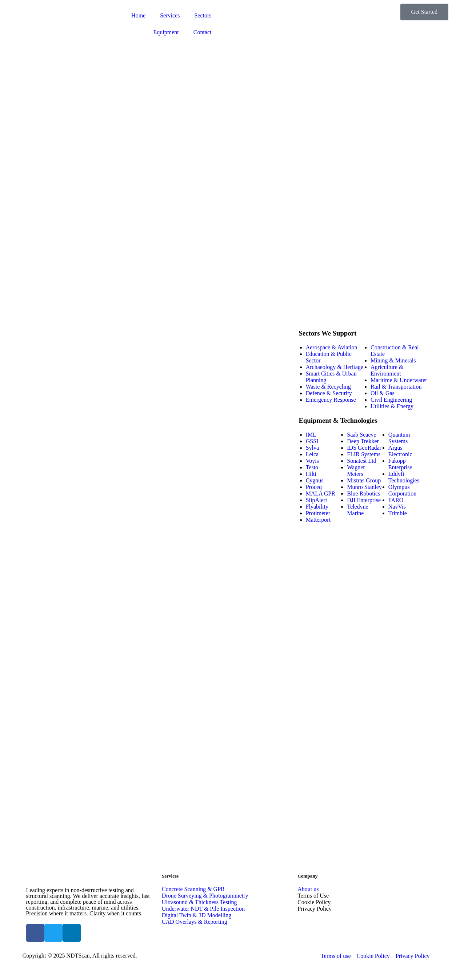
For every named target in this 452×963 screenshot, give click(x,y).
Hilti (311, 474)
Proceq (314, 487)
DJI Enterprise (364, 500)
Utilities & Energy (392, 406)
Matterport (318, 520)
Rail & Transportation (396, 387)
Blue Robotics (363, 493)
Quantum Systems (399, 438)
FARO (396, 500)
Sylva (312, 448)
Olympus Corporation (402, 490)
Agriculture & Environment (387, 370)
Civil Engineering (391, 400)
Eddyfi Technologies (403, 477)
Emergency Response (331, 400)
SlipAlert (316, 500)
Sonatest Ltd (361, 461)
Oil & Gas (383, 393)
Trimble (397, 513)
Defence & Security (329, 393)
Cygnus (315, 480)
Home (138, 15)
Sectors (202, 15)
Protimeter (318, 513)
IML (311, 435)
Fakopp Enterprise (400, 464)
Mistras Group (364, 480)
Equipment (166, 32)
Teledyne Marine (357, 509)
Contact (202, 32)
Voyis (312, 461)
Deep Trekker (363, 441)
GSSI (312, 441)
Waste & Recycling (328, 387)
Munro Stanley (364, 487)
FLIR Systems (363, 454)
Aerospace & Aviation (331, 347)
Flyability (317, 506)
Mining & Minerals (393, 360)
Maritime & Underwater (399, 380)
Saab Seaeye (361, 435)
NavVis (397, 506)
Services (170, 15)
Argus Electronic (400, 451)
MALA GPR (320, 493)
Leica (312, 454)
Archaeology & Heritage (334, 367)
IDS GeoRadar (364, 448)
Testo (312, 467)
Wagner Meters (356, 470)
